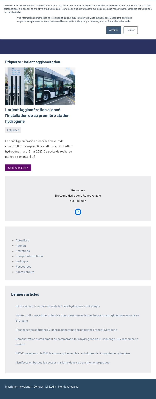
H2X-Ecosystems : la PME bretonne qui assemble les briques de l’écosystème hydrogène (73, 353)
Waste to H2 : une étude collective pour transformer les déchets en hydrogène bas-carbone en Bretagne (77, 317)
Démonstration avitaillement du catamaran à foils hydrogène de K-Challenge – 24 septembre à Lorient (77, 341)
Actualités (13, 129)
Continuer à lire (17, 167)
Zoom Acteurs (25, 271)
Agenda (21, 245)
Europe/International (29, 256)
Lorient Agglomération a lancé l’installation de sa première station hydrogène (36, 115)
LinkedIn (50, 386)
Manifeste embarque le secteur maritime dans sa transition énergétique (63, 362)
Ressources (23, 266)
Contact (38, 386)
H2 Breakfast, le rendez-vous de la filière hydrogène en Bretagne (58, 306)
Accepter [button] (113, 30)
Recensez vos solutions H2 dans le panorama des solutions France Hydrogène (66, 329)
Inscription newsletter (18, 386)
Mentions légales (68, 386)
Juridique (22, 261)
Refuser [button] (131, 30)
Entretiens (23, 250)
